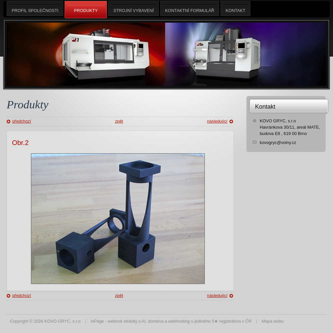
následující (217, 121)
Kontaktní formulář (189, 8)
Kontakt (265, 106)
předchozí (21, 121)
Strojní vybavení (133, 8)
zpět (119, 121)
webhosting (179, 321)
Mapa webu (273, 321)
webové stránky (123, 321)
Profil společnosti (35, 8)
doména (156, 321)
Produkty (85, 10)
